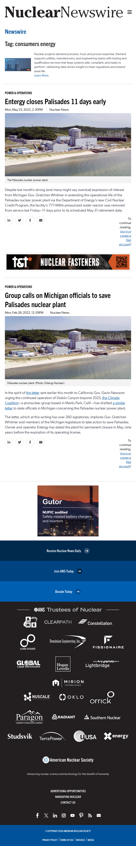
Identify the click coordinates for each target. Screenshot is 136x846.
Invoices (80, 839)
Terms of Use (66, 839)
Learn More (41, 75)
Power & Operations (18, 93)
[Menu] (128, 12)
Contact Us (68, 802)
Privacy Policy (49, 839)
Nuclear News (59, 109)
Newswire (15, 31)
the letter (32, 392)
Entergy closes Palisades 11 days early (55, 101)
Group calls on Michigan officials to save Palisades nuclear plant (58, 299)
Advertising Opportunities (68, 791)
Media (91, 839)
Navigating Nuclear (68, 797)
